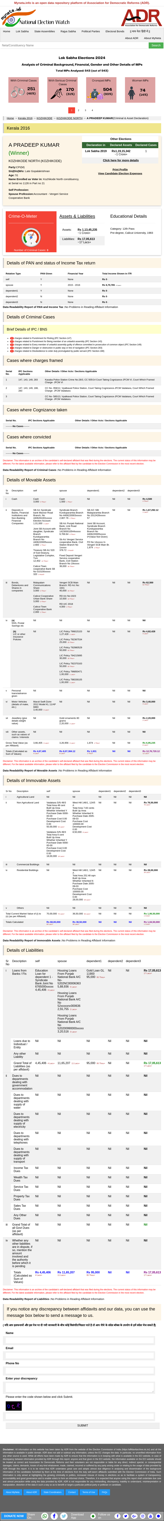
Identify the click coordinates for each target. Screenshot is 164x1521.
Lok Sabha (22, 31)
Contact (72, 1492)
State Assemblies (44, 31)
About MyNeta (152, 38)
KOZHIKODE (44, 118)
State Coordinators (53, 1492)
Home (6, 31)
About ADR (131, 38)
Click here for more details (121, 160)
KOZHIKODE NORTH (70, 118)
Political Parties (91, 31)
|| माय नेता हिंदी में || (140, 31)
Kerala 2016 (25, 118)
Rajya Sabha (68, 31)
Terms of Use (89, 1492)
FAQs (104, 1492)
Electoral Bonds (115, 31)
